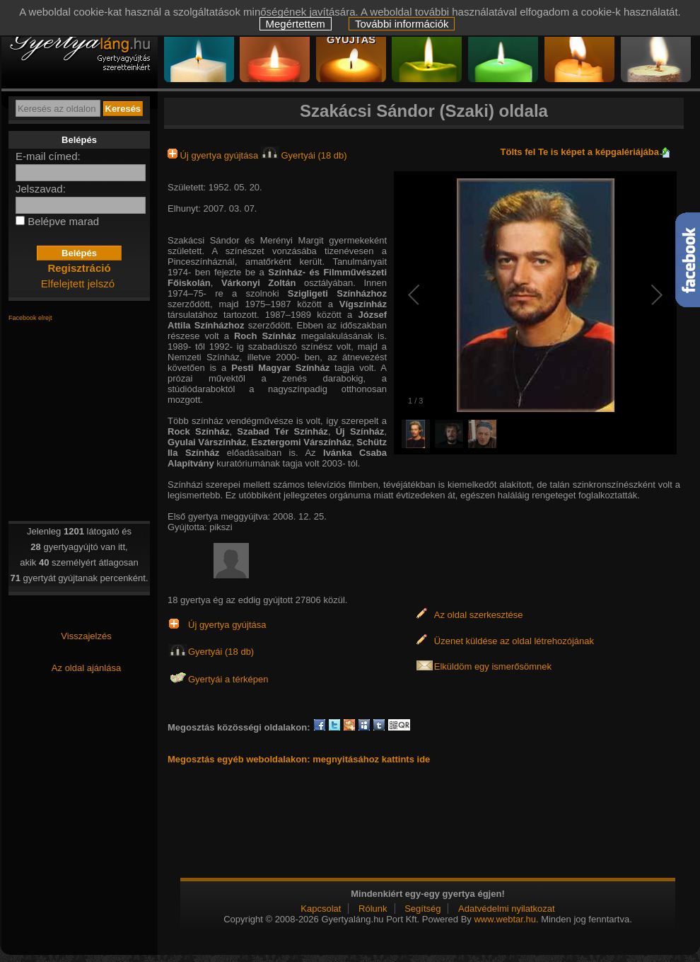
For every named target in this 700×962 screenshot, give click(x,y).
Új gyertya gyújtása (214, 155)
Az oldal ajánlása (86, 668)
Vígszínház (363, 304)
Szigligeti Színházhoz (337, 293)
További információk (402, 24)
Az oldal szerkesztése (478, 614)
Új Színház (360, 431)
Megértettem (295, 24)
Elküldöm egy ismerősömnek (493, 666)
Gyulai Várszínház (207, 442)
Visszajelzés (86, 636)
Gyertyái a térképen (228, 679)
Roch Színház (265, 336)
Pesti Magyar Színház (280, 367)
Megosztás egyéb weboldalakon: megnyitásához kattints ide (299, 759)
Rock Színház (198, 431)
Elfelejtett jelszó (78, 283)
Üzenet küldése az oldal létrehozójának (514, 641)
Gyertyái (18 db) (304, 155)
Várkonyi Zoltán (258, 282)
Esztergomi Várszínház (302, 442)
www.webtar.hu (504, 919)
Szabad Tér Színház (282, 431)
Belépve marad (63, 221)
